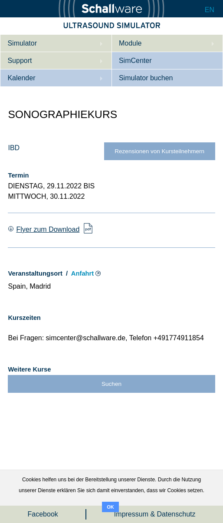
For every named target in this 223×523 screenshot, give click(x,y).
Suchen (111, 384)
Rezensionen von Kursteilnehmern (159, 151)
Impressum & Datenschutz (155, 514)
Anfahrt (82, 273)
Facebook (43, 514)
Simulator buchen (146, 78)
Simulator (22, 43)
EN (209, 9)
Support (19, 60)
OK (110, 507)
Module (130, 43)
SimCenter (135, 60)
